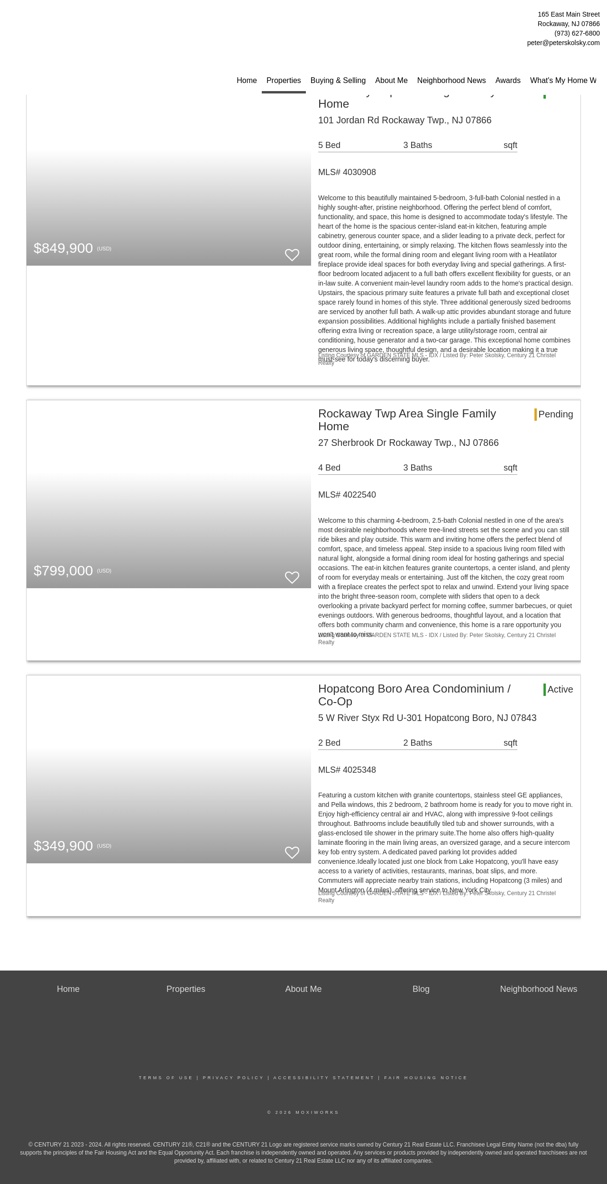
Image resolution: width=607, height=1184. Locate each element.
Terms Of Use (166, 1077)
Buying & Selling (338, 80)
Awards (508, 80)
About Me (391, 80)
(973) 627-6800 (577, 33)
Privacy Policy (234, 1077)
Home (247, 80)
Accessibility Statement (324, 1077)
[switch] (292, 251)
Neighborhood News (451, 80)
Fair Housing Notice (426, 1077)
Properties (284, 80)
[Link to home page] (9, 17)
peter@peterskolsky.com (563, 42)
